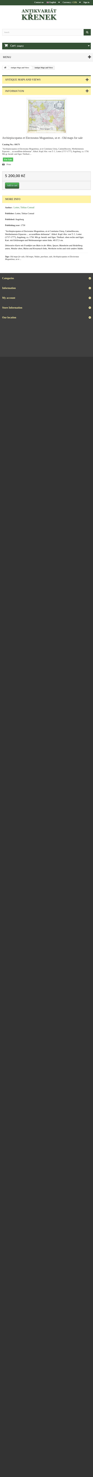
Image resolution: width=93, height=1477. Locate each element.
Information (14, 91)
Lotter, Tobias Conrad (24, 207)
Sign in (86, 2)
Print (8, 164)
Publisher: (10, 213)
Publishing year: (12, 225)
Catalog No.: (8, 144)
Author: (9, 207)
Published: (10, 219)
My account (8, 297)
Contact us (39, 2)
